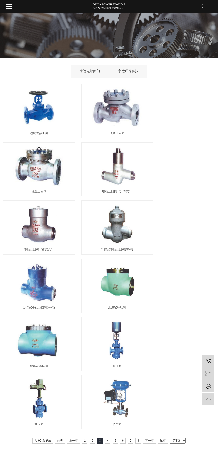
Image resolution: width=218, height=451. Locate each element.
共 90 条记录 (42, 310)
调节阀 (181, 294)
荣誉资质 (69, 373)
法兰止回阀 (109, 129)
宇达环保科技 (128, 71)
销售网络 (129, 379)
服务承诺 (129, 373)
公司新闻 (99, 373)
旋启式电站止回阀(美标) (36, 239)
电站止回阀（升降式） (36, 184)
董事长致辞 (10, 385)
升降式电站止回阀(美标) (182, 184)
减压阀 (36, 294)
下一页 (149, 310)
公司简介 (8, 373)
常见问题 (99, 385)
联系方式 (159, 373)
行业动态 (99, 379)
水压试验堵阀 (109, 239)
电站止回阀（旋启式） (109, 184)
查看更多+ (39, 385)
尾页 (163, 310)
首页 (60, 310)
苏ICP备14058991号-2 (131, 437)
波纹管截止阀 (36, 129)
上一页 (73, 310)
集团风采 (8, 379)
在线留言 (159, 379)
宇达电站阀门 (90, 71)
